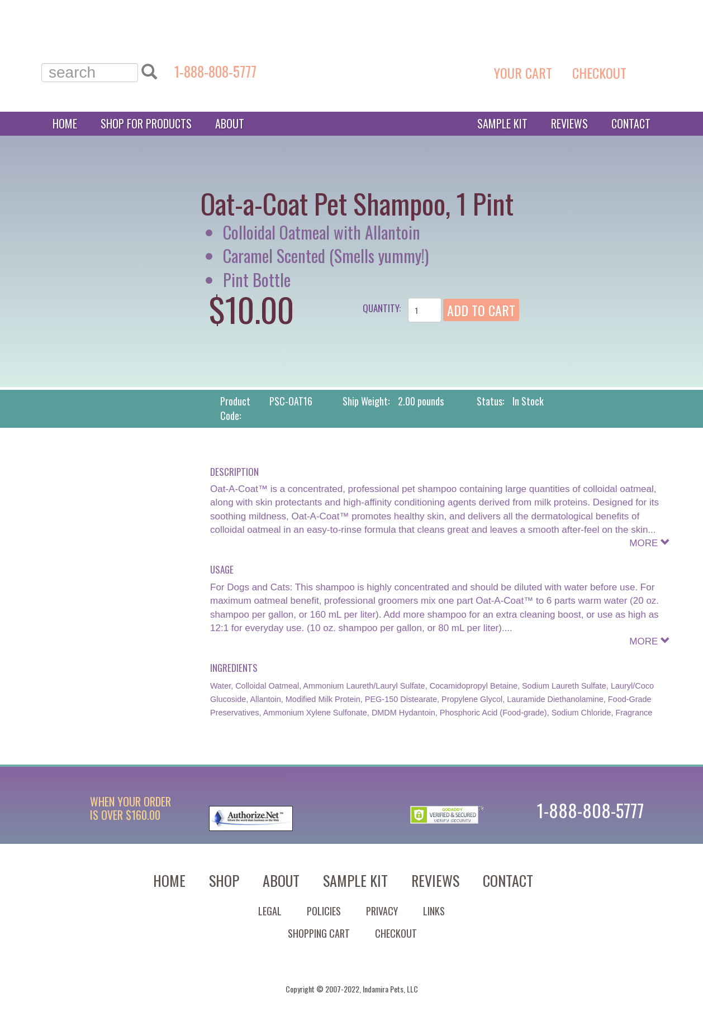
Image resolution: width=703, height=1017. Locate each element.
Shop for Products (146, 123)
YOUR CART (524, 73)
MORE (649, 543)
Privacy (382, 911)
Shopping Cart (319, 933)
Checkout (396, 933)
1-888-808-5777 (215, 71)
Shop (224, 880)
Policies (324, 911)
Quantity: (382, 308)
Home (65, 123)
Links (434, 911)
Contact (630, 123)
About (229, 123)
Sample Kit (502, 123)
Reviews (569, 123)
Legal (270, 911)
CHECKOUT (601, 73)
